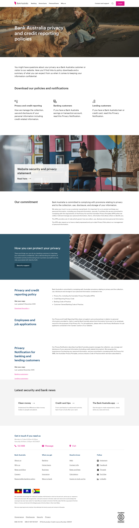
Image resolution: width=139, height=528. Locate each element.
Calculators (74, 474)
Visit (74, 446)
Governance (19, 517)
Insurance (45, 474)
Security (40, 517)
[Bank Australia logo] (21, 3)
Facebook (103, 465)
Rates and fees (75, 470)
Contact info (74, 465)
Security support (23, 265)
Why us (17, 465)
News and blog (20, 470)
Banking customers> (21, 374)
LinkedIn (103, 479)
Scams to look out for (78, 479)
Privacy (48, 517)
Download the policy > (22, 308)
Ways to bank (47, 479)
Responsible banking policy (25, 479)
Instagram (103, 460)
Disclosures (30, 517)
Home (17, 21)
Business (45, 470)
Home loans (46, 465)
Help (71, 460)
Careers (17, 474)
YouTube (103, 474)
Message (49, 446)
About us (18, 460)
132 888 (21, 446)
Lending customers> (21, 378)
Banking (45, 460)
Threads (103, 470)
